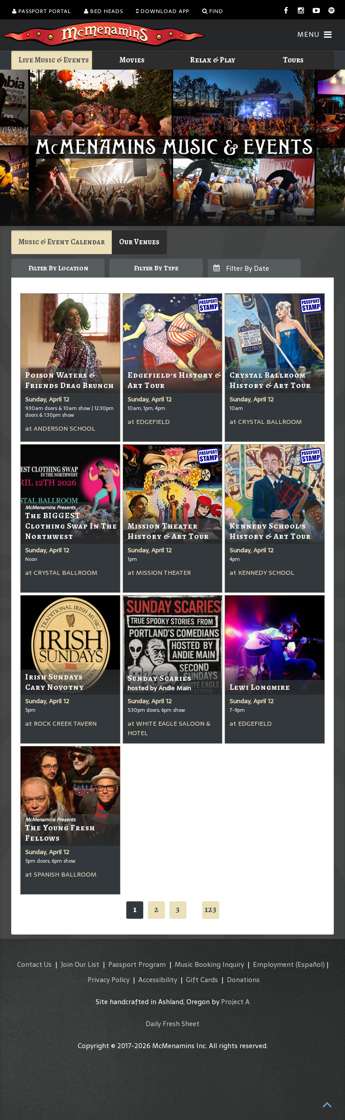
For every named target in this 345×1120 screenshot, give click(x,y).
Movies (132, 60)
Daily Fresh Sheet (172, 1023)
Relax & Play (212, 60)
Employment (273, 964)
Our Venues (139, 242)
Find (212, 11)
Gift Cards (202, 979)
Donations (243, 979)
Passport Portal (41, 11)
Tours (293, 60)
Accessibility (157, 979)
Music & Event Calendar (61, 242)
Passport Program (137, 964)
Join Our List (80, 964)
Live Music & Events (53, 60)
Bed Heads (103, 11)
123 (210, 909)
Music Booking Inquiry (209, 964)
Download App (162, 11)
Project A (235, 1001)
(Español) (310, 964)
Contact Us (34, 964)
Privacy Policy (108, 979)
